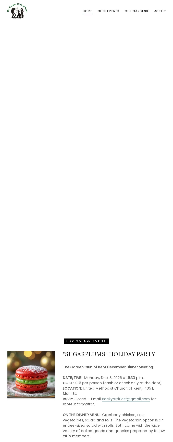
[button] (160, 11)
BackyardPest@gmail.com (126, 398)
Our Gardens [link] (136, 11)
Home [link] (87, 11)
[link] (17, 11)
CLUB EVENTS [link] (108, 11)
